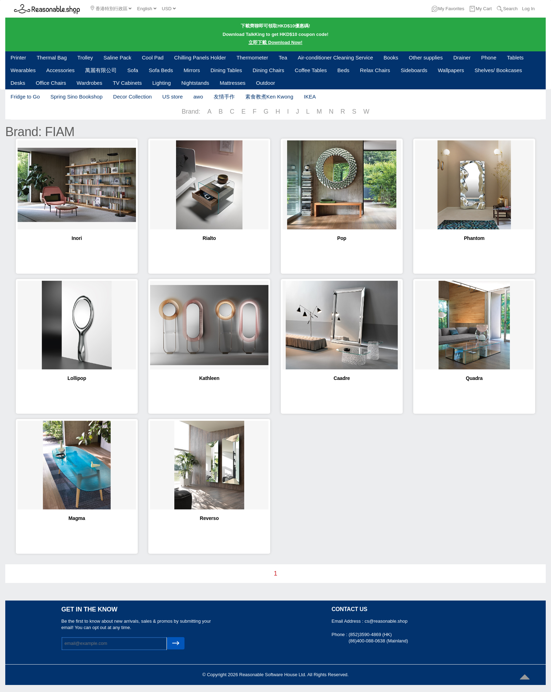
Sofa (132, 70)
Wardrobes (89, 83)
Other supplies (426, 58)
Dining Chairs (268, 70)
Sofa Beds (161, 70)
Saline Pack (117, 58)
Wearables (23, 70)
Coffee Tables (311, 70)
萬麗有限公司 (101, 70)
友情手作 (224, 97)
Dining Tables (226, 70)
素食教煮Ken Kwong (269, 97)
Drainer (462, 58)
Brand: (191, 111)
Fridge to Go (25, 97)
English (146, 8)
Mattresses (232, 83)
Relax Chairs (375, 70)
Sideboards (414, 70)
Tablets (515, 58)
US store (172, 97)
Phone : (340, 634)
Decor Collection (132, 97)
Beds (343, 70)
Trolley (85, 58)
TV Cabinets (127, 83)
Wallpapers (451, 70)
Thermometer (252, 58)
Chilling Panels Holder (200, 58)
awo (198, 97)
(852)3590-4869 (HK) (370, 634)
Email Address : (348, 621)
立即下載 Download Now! (275, 42)
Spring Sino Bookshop (76, 97)
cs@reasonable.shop (385, 621)
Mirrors (191, 70)
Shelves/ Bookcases (498, 70)
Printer (18, 58)
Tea (283, 58)
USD (169, 8)
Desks (18, 83)
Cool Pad (153, 58)
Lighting (161, 83)
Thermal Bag (52, 58)
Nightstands (195, 83)
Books (391, 58)
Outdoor (265, 83)
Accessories (60, 70)
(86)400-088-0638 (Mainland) (378, 640)
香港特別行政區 (111, 8)
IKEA (310, 97)
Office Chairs (51, 83)
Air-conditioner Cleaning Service (335, 58)
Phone (488, 58)
